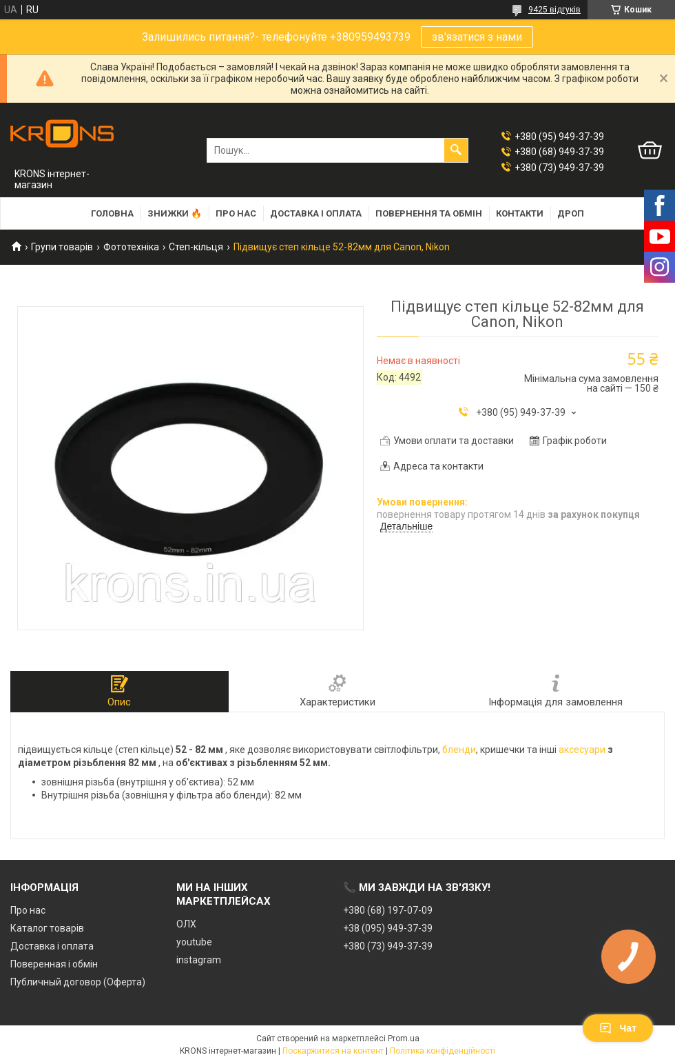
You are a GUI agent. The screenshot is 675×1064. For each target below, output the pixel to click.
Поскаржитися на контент (333, 1051)
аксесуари (582, 749)
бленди (459, 749)
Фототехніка (131, 246)
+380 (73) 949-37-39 (388, 946)
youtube (194, 941)
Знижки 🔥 (174, 213)
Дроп (570, 213)
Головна (112, 213)
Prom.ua (403, 1038)
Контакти (519, 213)
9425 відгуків (554, 9)
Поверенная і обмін (54, 964)
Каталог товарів (47, 928)
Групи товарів (62, 246)
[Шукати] (456, 150)
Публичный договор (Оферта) (77, 981)
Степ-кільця (196, 246)
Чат (617, 1028)
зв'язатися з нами (477, 36)
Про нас (236, 213)
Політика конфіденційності (442, 1051)
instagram (198, 959)
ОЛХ (186, 924)
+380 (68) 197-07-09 (388, 910)
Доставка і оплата (316, 213)
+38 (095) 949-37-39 (388, 928)
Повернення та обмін (428, 213)
